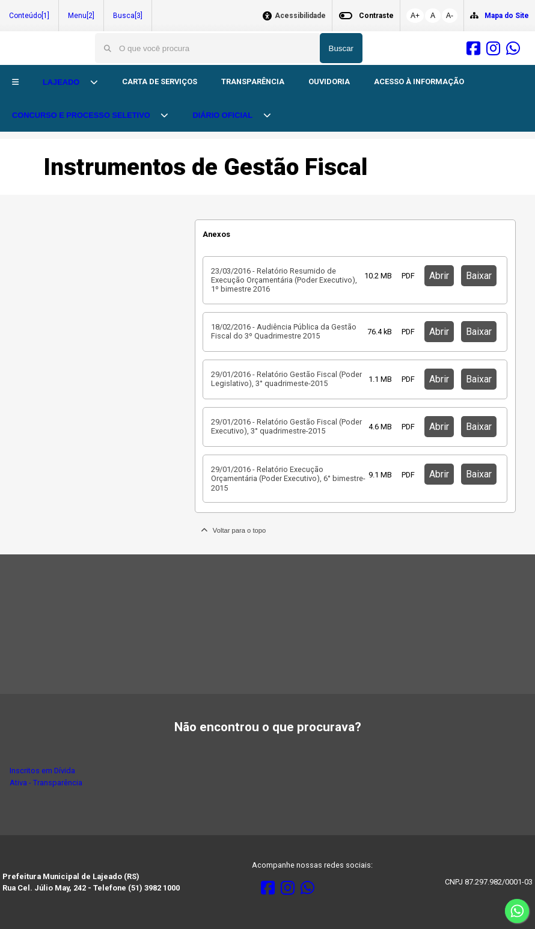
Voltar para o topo (233, 530)
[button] (15, 83)
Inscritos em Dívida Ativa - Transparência (46, 776)
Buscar (341, 48)
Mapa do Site (507, 15)
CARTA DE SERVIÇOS (159, 81)
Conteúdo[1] (29, 15)
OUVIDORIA (329, 81)
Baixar (479, 275)
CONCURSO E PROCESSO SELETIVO (82, 115)
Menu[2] (81, 15)
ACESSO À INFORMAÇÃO (419, 81)
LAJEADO (62, 82)
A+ (415, 15)
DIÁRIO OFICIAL (223, 115)
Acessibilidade (300, 16)
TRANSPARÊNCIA (252, 81)
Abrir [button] (439, 275)
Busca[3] (127, 15)
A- (449, 15)
